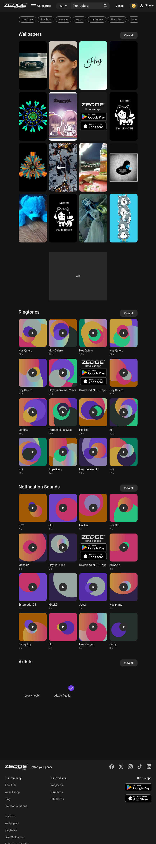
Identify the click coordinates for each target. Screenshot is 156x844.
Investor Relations (16, 806)
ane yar (63, 19)
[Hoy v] (124, 65)
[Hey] (93, 65)
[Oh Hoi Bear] (33, 218)
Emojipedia (57, 785)
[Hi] (33, 65)
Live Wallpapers (14, 837)
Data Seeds (57, 799)
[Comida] (93, 167)
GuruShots (56, 792)
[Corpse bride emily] (93, 218)
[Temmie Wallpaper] (63, 218)
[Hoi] (33, 116)
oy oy (79, 19)
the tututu (117, 19)
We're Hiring (12, 792)
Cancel (120, 5)
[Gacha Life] (63, 116)
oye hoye (27, 19)
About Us (10, 785)
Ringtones (11, 830)
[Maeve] (63, 65)
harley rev (97, 19)
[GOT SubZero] (124, 167)
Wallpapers (12, 823)
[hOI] (124, 116)
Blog (7, 799)
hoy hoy (46, 19)
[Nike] (63, 167)
